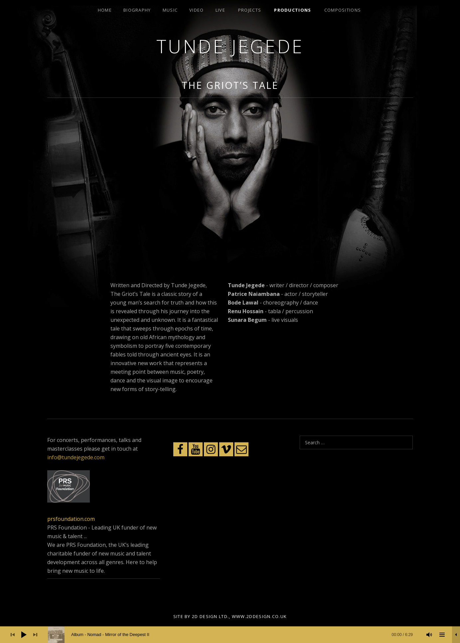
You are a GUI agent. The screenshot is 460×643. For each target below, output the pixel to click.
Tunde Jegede (230, 46)
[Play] (24, 634)
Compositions (342, 10)
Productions (292, 10)
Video (196, 10)
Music (170, 10)
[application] (230, 634)
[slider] (233, 634)
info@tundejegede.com (75, 457)
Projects (249, 10)
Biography (137, 10)
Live (220, 10)
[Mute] (429, 634)
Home (105, 10)
